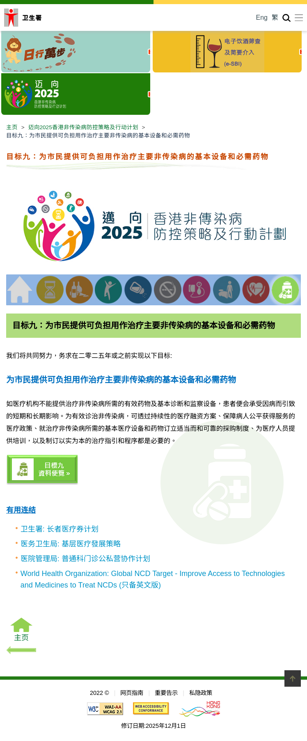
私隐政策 (200, 693)
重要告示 (166, 693)
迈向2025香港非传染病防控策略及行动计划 (83, 127)
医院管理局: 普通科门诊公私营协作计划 (85, 559)
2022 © (99, 693)
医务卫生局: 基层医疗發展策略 (71, 544)
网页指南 (131, 693)
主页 (12, 127)
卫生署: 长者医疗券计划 (60, 529)
